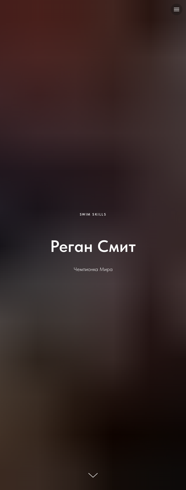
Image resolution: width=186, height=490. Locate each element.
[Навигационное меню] (176, 9)
